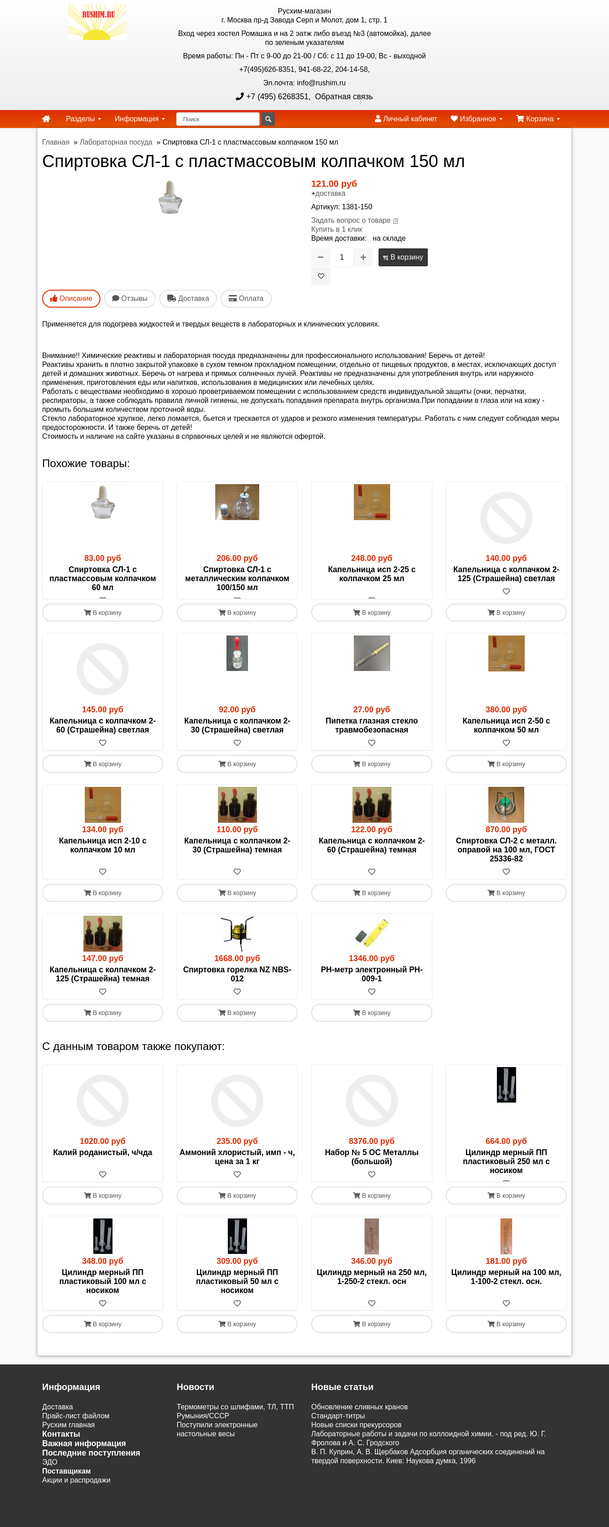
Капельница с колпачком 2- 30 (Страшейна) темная (237, 854)
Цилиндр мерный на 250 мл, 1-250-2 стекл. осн (371, 1295)
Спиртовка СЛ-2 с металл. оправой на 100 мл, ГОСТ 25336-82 (506, 858)
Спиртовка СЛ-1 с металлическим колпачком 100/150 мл (237, 578)
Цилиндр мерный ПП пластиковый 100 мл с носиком (102, 1299)
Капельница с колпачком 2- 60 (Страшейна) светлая (103, 734)
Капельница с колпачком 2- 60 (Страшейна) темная (372, 854)
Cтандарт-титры (338, 1434)
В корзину (403, 257)
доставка (330, 193)
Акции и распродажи (76, 1498)
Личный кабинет (406, 119)
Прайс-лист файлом (75, 1434)
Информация (140, 119)
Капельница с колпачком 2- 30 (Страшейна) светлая (237, 734)
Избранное (477, 119)
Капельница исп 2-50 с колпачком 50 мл (506, 734)
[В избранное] (321, 276)
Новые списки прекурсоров (356, 1443)
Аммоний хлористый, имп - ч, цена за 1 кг (237, 1166)
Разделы (83, 119)
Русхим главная (68, 1443)
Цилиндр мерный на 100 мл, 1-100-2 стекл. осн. (506, 1295)
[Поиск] (218, 119)
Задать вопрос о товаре (351, 220)
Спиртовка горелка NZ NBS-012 (237, 983)
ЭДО (49, 1480)
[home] (46, 119)
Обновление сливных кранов (359, 1425)
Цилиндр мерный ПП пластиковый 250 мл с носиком (506, 1170)
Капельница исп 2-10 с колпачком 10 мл (102, 854)
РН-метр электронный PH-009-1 (371, 983)
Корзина (538, 119)
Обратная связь (343, 96)
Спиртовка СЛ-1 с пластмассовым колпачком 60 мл (102, 578)
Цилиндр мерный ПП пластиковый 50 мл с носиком (237, 1299)
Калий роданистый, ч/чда (102, 1161)
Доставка (57, 1425)
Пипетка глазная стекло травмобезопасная (372, 734)
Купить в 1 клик (336, 229)
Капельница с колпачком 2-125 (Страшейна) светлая (506, 574)
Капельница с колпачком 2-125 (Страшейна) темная (103, 983)
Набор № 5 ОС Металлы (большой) (371, 1166)
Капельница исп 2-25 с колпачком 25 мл (371, 574)
